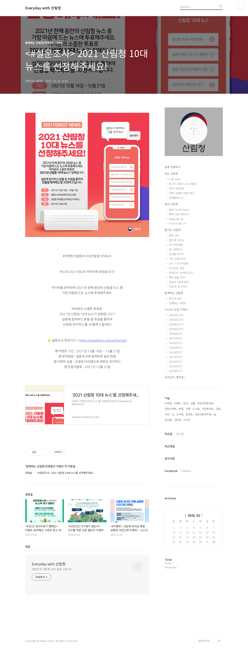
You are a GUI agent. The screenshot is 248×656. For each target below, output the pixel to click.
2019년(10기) (176, 329)
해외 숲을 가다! (177, 277)
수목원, (168, 403)
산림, (218, 408)
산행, (188, 408)
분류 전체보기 (173, 167)
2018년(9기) (175, 333)
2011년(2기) (175, 366)
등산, (186, 403)
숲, (215, 414)
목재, (181, 408)
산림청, (178, 420)
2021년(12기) (176, 319)
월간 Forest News (179, 209)
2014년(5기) (175, 352)
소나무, (187, 420)
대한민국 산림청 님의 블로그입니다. (52, 569)
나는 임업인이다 (177, 258)
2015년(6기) (175, 347)
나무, (167, 414)
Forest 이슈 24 (177, 223)
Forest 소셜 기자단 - (177, 309)
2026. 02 (194, 515)
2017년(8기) (175, 338)
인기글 (180, 434)
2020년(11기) (176, 324)
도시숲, (196, 408)
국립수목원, (171, 408)
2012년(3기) (175, 361)
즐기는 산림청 (173, 230)
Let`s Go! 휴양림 (178, 263)
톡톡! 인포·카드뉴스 (179, 214)
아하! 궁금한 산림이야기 (182, 193)
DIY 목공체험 (176, 244)
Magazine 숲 (176, 219)
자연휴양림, (208, 408)
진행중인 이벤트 (177, 303)
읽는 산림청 (171, 173)
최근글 (168, 434)
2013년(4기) (175, 357)
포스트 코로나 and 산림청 (182, 184)
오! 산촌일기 (175, 249)
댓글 (27, 546)
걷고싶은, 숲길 (176, 268)
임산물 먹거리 (176, 254)
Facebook (171, 471)
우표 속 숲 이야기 (178, 286)
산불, (193, 403)
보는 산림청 (171, 204)
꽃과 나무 (174, 235)
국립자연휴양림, (205, 403)
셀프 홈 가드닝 (176, 240)
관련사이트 (204, 641)
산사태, (180, 414)
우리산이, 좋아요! (175, 377)
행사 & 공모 (175, 298)
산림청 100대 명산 (179, 282)
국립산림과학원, (203, 414)
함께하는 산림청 (174, 293)
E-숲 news (175, 179)
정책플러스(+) (176, 198)
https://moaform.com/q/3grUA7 (103, 340)
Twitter (186, 471)
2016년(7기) (175, 343)
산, (173, 414)
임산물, (168, 420)
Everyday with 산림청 (43, 8)
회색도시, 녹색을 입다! (181, 272)
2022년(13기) (176, 315)
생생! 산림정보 (176, 188)
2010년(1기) (175, 371)
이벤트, (178, 403)
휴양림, (189, 414)
